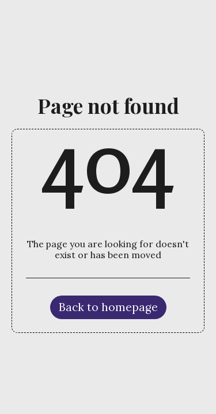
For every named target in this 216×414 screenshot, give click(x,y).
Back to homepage (108, 307)
